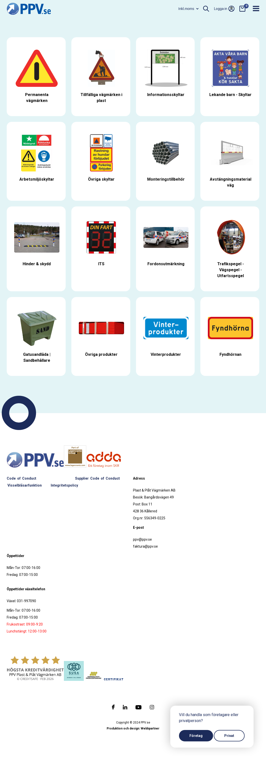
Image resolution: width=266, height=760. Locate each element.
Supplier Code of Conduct (97, 478)
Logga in (224, 9)
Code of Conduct (21, 478)
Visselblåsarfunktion (24, 485)
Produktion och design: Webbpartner (133, 728)
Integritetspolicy (64, 485)
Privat (229, 736)
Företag (196, 736)
